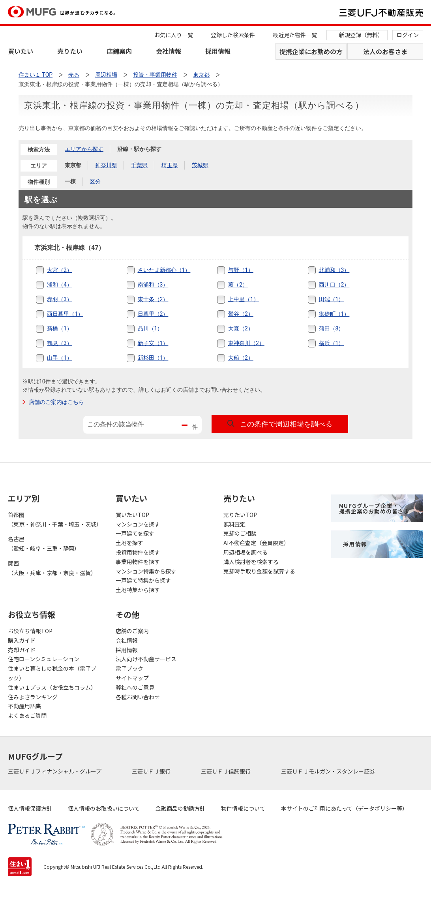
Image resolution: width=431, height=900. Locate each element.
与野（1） (240, 270)
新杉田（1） (153, 358)
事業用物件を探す (138, 562)
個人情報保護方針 (30, 808)
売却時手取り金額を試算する (259, 571)
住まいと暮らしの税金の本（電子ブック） (52, 673)
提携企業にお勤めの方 (311, 51)
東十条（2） (153, 299)
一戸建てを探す (135, 533)
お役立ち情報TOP (30, 631)
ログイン (408, 35)
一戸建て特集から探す (143, 580)
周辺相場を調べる (245, 552)
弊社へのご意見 (135, 687)
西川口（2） (334, 284)
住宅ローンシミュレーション (43, 659)
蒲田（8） (331, 328)
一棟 (70, 181)
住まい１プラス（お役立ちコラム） (52, 687)
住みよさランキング (33, 697)
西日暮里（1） (65, 314)
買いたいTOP (132, 515)
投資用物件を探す (138, 552)
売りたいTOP (240, 515)
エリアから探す (84, 149)
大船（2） (240, 358)
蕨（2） (238, 284)
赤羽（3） (59, 299)
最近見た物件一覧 (295, 35)
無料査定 (234, 524)
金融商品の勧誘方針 (180, 808)
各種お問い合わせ (138, 697)
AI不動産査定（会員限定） (256, 543)
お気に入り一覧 (173, 35)
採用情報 (217, 51)
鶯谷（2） (240, 314)
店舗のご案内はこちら (56, 402)
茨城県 (200, 165)
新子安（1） (153, 343)
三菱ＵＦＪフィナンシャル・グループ (55, 771)
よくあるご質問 (27, 715)
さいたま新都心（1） (164, 270)
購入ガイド (22, 640)
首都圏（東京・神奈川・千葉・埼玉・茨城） (54, 519)
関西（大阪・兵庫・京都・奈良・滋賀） (52, 568)
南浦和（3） (153, 284)
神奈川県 (106, 165)
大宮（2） (59, 270)
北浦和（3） (334, 270)
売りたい (69, 51)
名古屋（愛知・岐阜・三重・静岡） (44, 543)
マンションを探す (138, 524)
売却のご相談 (240, 533)
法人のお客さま (385, 51)
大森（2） (240, 328)
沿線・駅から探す (139, 149)
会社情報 (168, 51)
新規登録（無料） (361, 35)
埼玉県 (169, 165)
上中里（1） (243, 299)
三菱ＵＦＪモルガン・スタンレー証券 (328, 771)
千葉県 (139, 165)
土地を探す (129, 543)
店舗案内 (119, 51)
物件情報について (243, 808)
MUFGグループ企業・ (374, 508)
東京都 (73, 165)
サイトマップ (132, 678)
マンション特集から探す (146, 571)
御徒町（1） (334, 314)
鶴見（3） (59, 343)
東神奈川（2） (246, 343)
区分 (95, 181)
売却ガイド (22, 650)
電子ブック (129, 668)
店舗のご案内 (132, 631)
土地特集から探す (138, 590)
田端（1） (331, 299)
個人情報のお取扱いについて (104, 808)
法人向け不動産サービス (146, 659)
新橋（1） (59, 328)
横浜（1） (331, 343)
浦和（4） (59, 284)
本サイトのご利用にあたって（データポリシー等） (344, 808)
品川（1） (150, 328)
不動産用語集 (24, 706)
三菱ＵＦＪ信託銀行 (226, 771)
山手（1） (59, 358)
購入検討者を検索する (251, 562)
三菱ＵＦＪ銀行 (152, 771)
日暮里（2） (153, 314)
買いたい (20, 51)
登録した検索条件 (233, 35)
